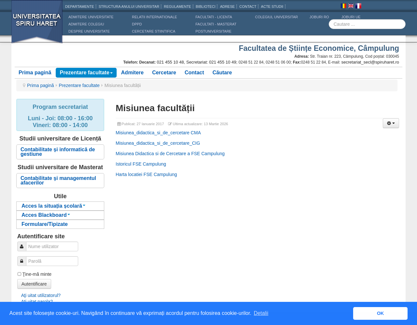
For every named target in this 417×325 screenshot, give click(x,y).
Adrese (227, 6)
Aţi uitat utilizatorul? (41, 295)
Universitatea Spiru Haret (37, 26)
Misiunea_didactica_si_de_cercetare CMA (158, 132)
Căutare (222, 72)
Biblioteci (206, 6)
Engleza (351, 6)
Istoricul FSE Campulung (141, 164)
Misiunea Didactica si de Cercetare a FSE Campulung (170, 153)
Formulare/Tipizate (45, 224)
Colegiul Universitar (276, 17)
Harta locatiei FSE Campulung (146, 174)
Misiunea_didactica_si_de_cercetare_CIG (158, 143)
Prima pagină (35, 72)
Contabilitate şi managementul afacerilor (58, 180)
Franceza (358, 6)
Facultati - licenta (213, 17)
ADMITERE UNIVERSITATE (90, 17)
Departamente (79, 6)
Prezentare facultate (86, 72)
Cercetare (164, 72)
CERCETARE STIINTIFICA (153, 31)
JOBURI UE (351, 17)
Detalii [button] (261, 313)
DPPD (137, 24)
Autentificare (34, 284)
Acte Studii (272, 6)
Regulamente (177, 6)
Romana (343, 6)
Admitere (132, 72)
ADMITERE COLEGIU (86, 24)
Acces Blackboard (46, 215)
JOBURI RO (319, 17)
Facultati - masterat (216, 24)
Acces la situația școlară (53, 206)
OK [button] (380, 313)
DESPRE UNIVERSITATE (89, 31)
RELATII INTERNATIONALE (154, 17)
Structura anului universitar (129, 6)
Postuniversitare (213, 31)
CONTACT (247, 6)
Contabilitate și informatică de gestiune (58, 152)
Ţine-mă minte (36, 274)
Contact (194, 72)
